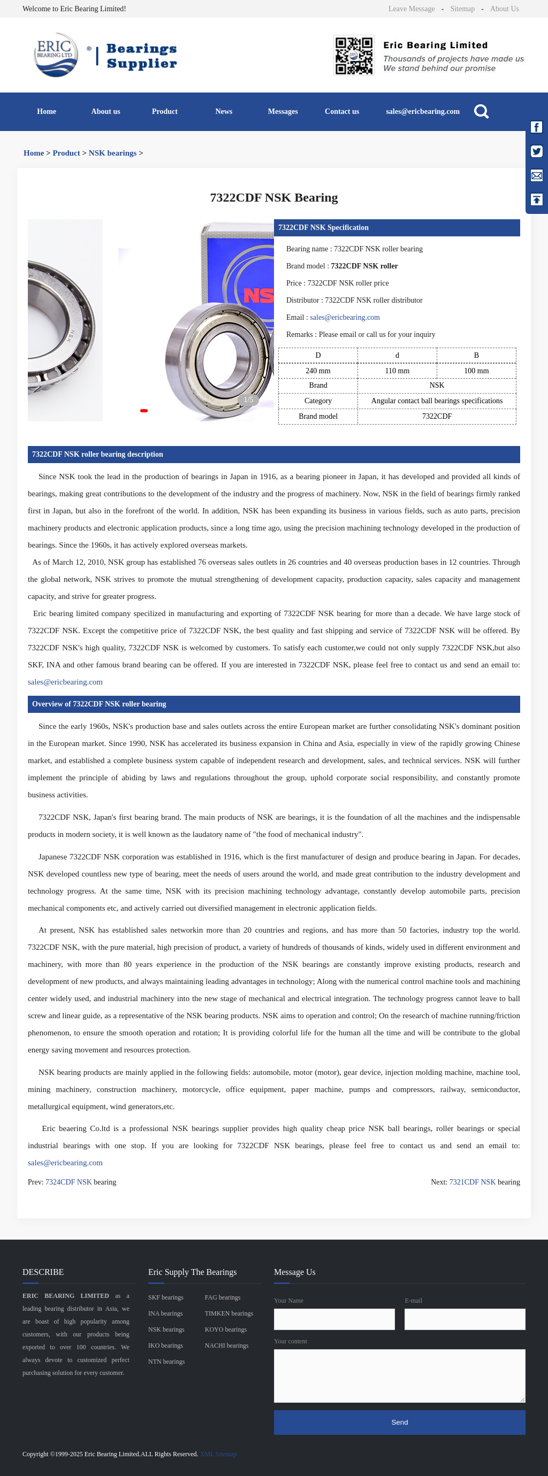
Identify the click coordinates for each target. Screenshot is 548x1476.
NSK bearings (113, 153)
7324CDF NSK (68, 1182)
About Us (504, 9)
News (223, 111)
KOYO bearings (226, 1329)
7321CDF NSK (473, 1182)
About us (106, 111)
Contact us (342, 111)
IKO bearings (165, 1345)
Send (399, 1422)
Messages (283, 111)
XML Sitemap (218, 1454)
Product (165, 111)
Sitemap (462, 9)
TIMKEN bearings (229, 1313)
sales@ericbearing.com (423, 111)
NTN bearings (166, 1361)
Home (46, 111)
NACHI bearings (227, 1345)
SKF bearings (166, 1297)
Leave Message (412, 9)
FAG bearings (223, 1297)
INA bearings (165, 1313)
